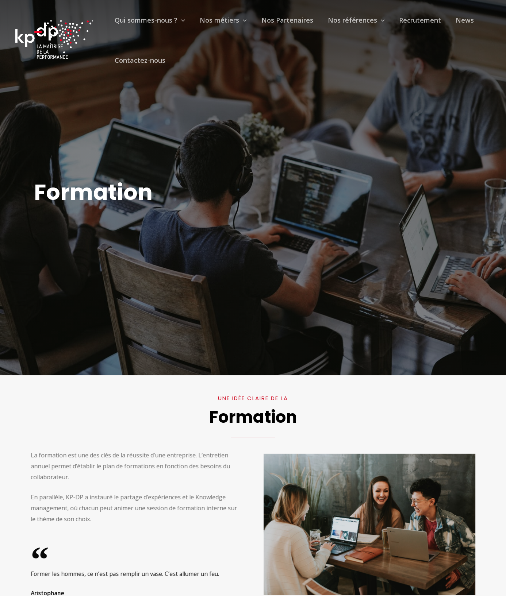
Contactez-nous (136, 71)
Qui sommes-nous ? (146, 23)
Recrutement (387, 23)
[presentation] (177, 23)
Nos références (330, 23)
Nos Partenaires (269, 23)
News (424, 23)
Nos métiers (212, 23)
